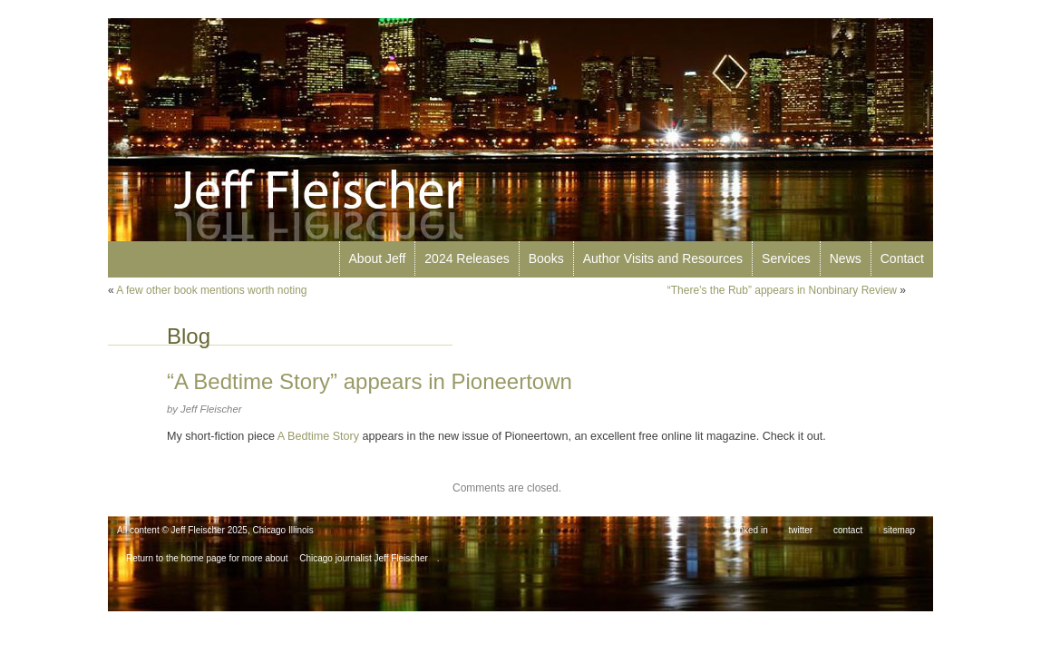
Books (546, 258)
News (845, 258)
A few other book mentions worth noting (211, 290)
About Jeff (377, 258)
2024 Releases (466, 258)
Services (786, 258)
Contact (902, 258)
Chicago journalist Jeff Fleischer (363, 558)
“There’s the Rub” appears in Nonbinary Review (782, 290)
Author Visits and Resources (663, 258)
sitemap (899, 530)
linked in (751, 530)
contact (847, 530)
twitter (801, 530)
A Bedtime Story (318, 436)
